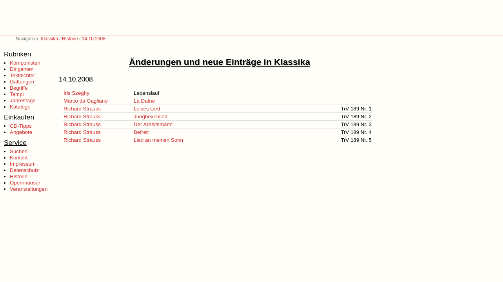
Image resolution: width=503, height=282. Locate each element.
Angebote (21, 132)
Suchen (18, 151)
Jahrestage (23, 100)
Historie (70, 39)
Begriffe (19, 88)
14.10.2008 (93, 39)
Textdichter (22, 75)
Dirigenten (22, 69)
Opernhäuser (25, 183)
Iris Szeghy (76, 93)
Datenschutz (24, 170)
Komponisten (25, 63)
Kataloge (20, 107)
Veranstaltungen (28, 189)
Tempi (17, 94)
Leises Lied (147, 109)
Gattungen (22, 82)
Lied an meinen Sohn (158, 140)
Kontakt (18, 158)
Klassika (49, 39)
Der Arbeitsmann (153, 124)
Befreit (141, 132)
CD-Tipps (21, 126)
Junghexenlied (150, 116)
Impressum (23, 164)
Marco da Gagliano (86, 101)
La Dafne (144, 101)
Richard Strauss (82, 109)
